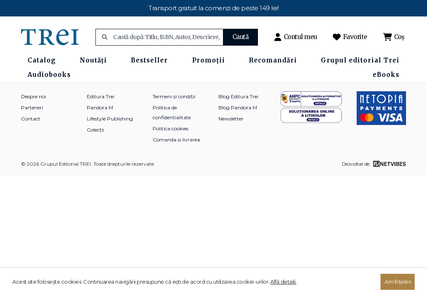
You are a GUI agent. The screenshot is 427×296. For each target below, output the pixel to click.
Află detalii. (283, 281)
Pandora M (100, 107)
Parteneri (32, 107)
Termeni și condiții (174, 96)
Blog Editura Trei (238, 96)
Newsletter (231, 119)
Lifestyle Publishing (110, 119)
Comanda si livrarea (176, 139)
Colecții (95, 130)
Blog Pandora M (237, 107)
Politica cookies (170, 128)
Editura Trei (100, 96)
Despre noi (33, 96)
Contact (30, 119)
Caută (240, 37)
